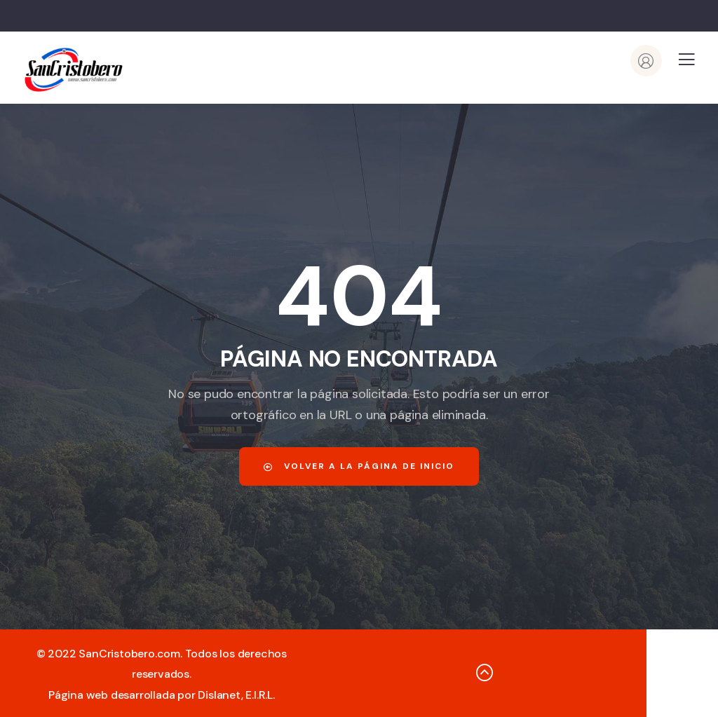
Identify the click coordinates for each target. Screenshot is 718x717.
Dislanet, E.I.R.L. (236, 695)
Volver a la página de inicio (359, 466)
